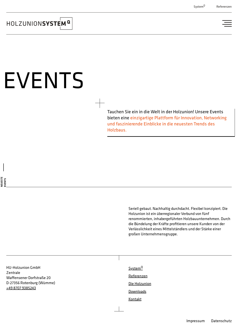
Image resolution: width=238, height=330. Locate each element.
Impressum (195, 321)
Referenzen (224, 6)
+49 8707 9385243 (21, 288)
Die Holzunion (140, 283)
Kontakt (135, 299)
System (199, 6)
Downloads (137, 291)
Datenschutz (221, 321)
